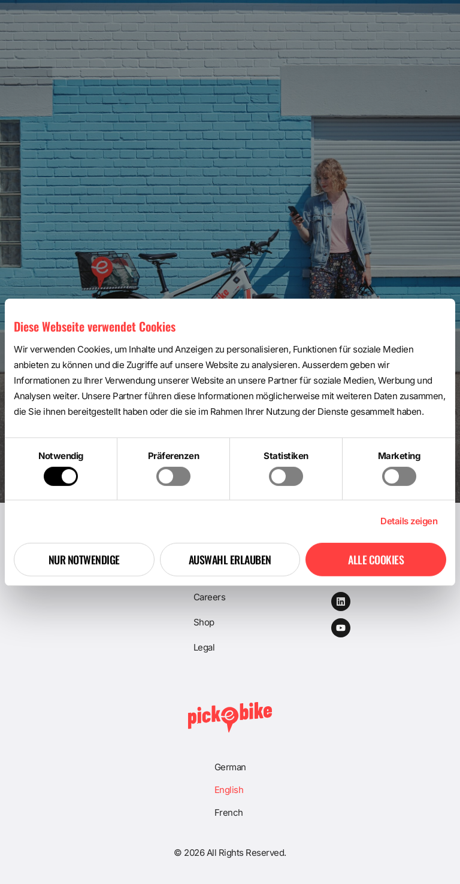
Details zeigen (408, 521)
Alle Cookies (376, 559)
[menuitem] (230, 767)
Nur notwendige (84, 559)
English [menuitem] (229, 789)
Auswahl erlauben (230, 559)
